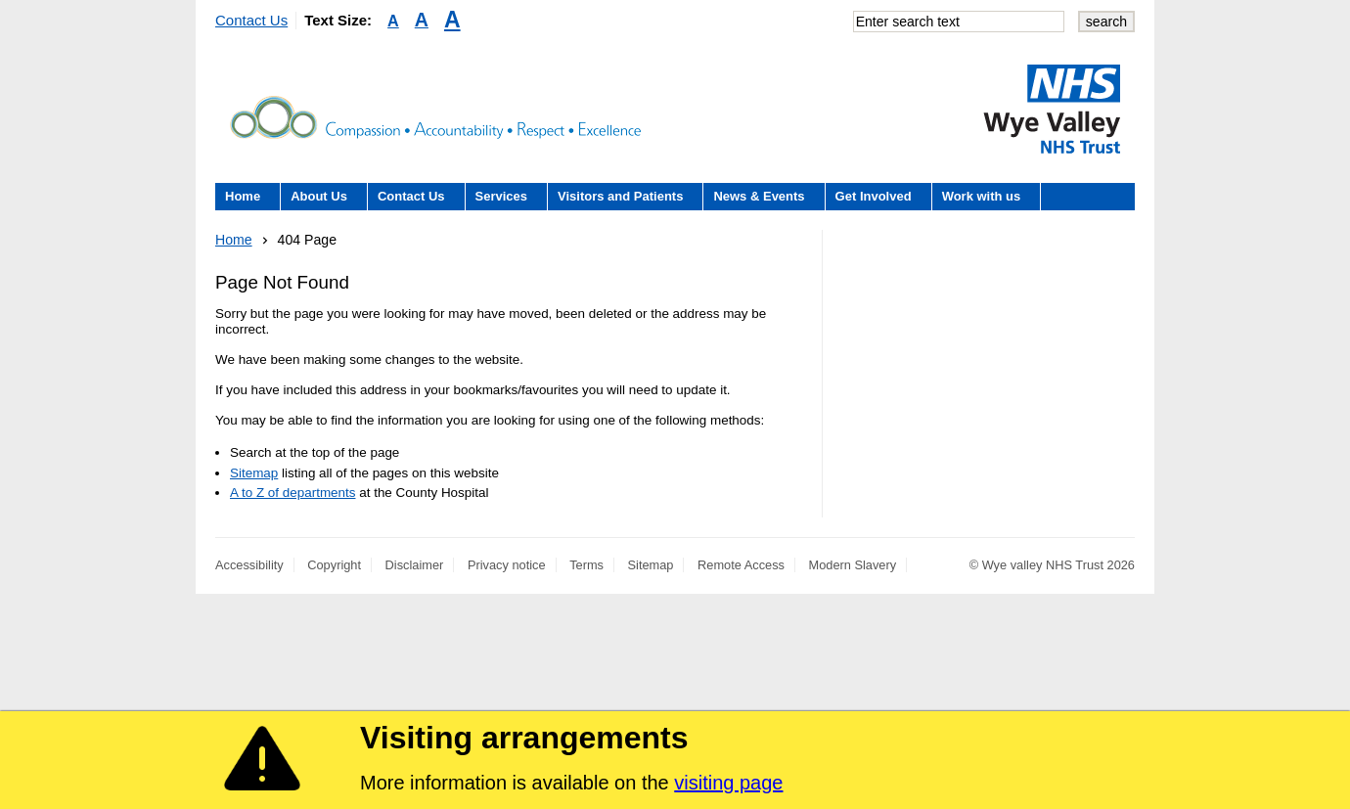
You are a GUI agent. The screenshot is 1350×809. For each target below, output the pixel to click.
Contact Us (251, 20)
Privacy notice (507, 565)
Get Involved (873, 196)
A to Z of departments (292, 492)
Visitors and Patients (620, 196)
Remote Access (741, 565)
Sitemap (254, 473)
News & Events (758, 196)
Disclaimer (414, 565)
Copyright (334, 565)
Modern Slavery (853, 565)
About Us (319, 196)
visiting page (728, 782)
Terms (586, 565)
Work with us (981, 196)
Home (242, 196)
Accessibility (249, 565)
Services (501, 196)
